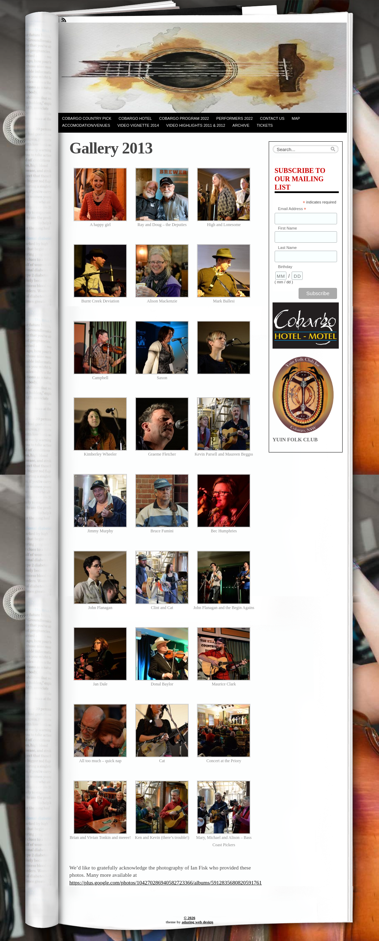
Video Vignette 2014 (138, 125)
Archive (240, 125)
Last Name (287, 247)
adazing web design (197, 922)
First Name (287, 228)
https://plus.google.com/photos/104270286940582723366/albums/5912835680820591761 (165, 882)
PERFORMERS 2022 (234, 118)
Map (296, 118)
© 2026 (189, 918)
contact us (272, 118)
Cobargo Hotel (135, 118)
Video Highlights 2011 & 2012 (195, 125)
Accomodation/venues (86, 125)
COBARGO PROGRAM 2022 (184, 118)
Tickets (265, 125)
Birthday (285, 267)
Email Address (292, 209)
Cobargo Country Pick (86, 118)
